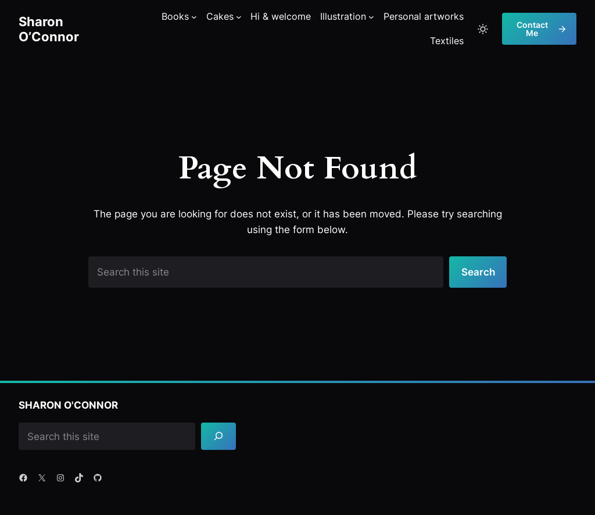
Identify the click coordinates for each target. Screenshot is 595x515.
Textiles (447, 41)
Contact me (542, 29)
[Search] (218, 436)
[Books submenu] (194, 17)
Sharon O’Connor (49, 28)
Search (478, 272)
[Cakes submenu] (239, 17)
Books (175, 16)
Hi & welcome (280, 16)
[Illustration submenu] (371, 17)
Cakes (220, 16)
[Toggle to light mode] (483, 29)
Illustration (343, 16)
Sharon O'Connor (68, 405)
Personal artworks (423, 16)
